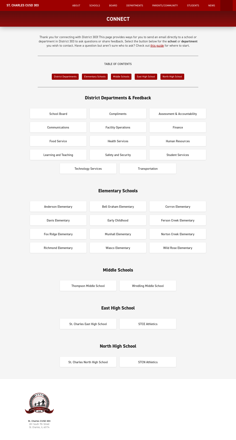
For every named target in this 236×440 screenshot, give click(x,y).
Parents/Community (165, 5)
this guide (157, 45)
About (76, 5)
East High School (146, 76)
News (212, 5)
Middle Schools (121, 76)
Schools (95, 5)
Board (113, 5)
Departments (135, 5)
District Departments (65, 76)
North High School (172, 76)
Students (193, 5)
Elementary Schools (95, 76)
